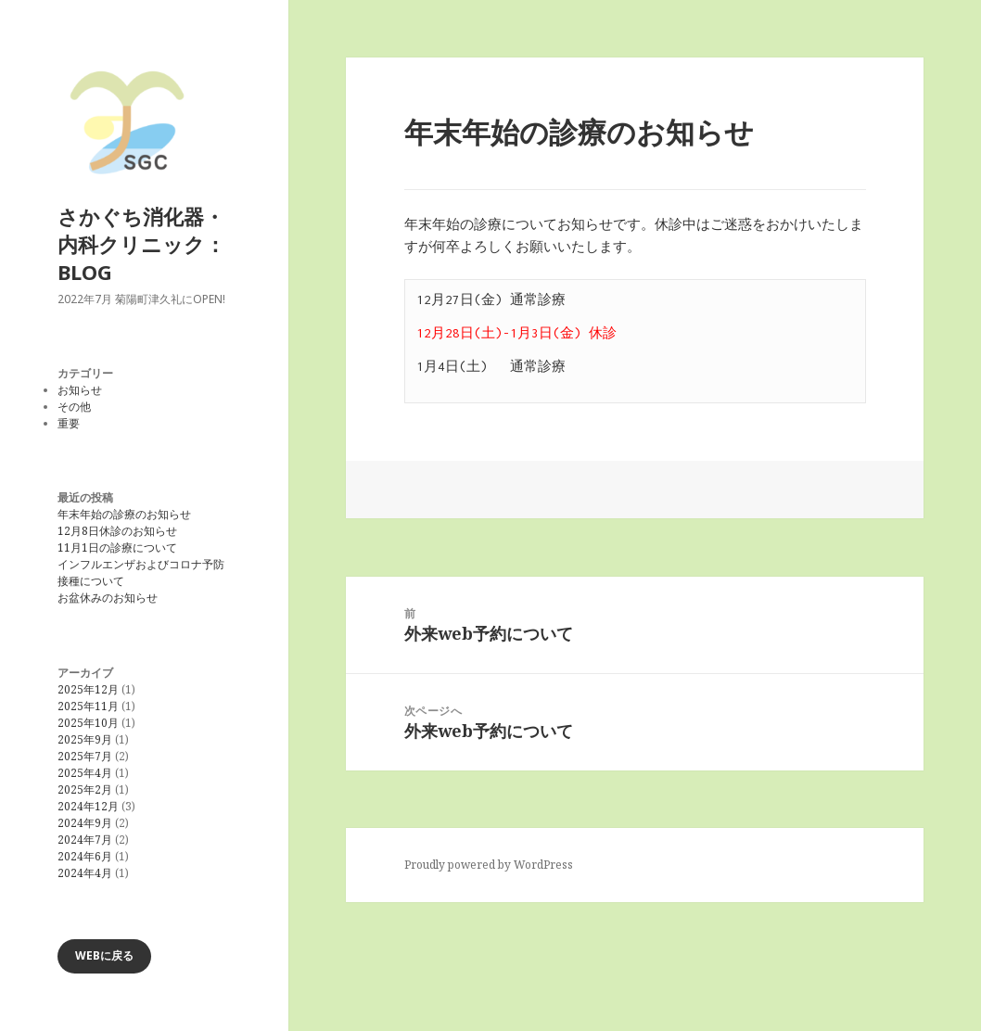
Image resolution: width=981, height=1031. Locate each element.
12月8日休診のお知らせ (117, 531)
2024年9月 (84, 823)
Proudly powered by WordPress (488, 864)
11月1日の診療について (117, 547)
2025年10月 (88, 723)
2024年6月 (84, 856)
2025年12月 (88, 689)
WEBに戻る (104, 955)
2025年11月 (88, 706)
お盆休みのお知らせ (107, 597)
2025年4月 (84, 773)
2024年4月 (84, 873)
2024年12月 (88, 806)
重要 (68, 423)
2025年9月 (84, 739)
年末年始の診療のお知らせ (124, 514)
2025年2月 (84, 789)
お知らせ (79, 390)
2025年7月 (84, 756)
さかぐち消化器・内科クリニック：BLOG (141, 244)
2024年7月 (84, 839)
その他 (74, 406)
